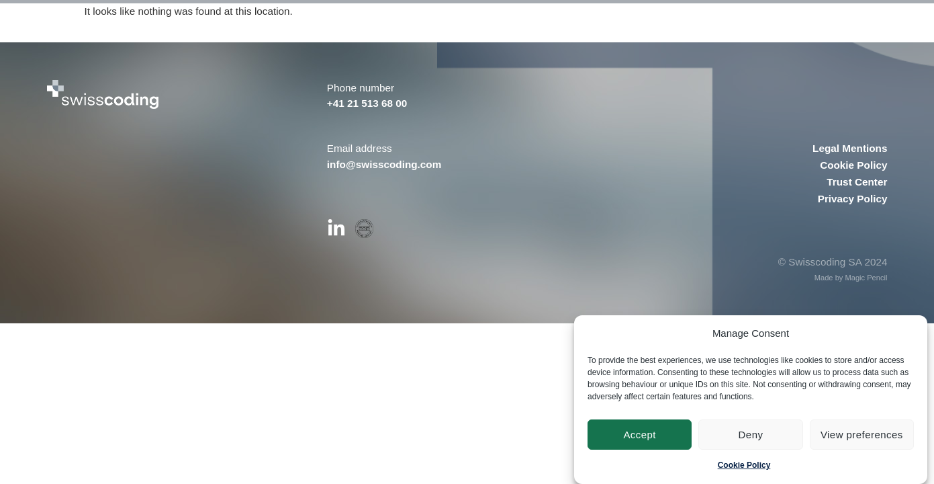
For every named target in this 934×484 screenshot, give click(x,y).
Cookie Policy (744, 465)
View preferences (862, 434)
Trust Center (857, 182)
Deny (751, 434)
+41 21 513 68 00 (367, 103)
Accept (639, 434)
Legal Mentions (849, 148)
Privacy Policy (853, 198)
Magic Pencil (866, 278)
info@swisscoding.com (384, 164)
